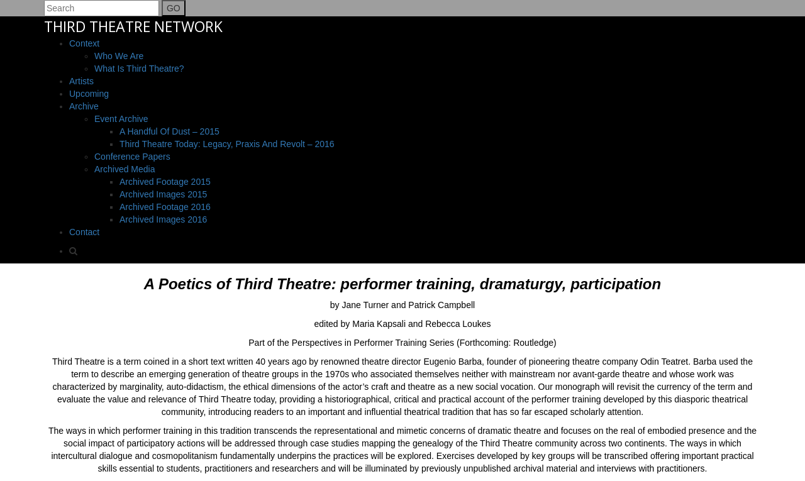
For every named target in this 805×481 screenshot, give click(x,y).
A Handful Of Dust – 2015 (169, 131)
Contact (84, 232)
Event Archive (121, 119)
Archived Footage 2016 (165, 207)
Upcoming (89, 94)
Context (84, 43)
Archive (84, 106)
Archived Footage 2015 (165, 182)
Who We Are (118, 56)
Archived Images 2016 (163, 219)
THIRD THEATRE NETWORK (133, 26)
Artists (81, 81)
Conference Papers (132, 157)
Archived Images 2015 (163, 194)
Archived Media (124, 169)
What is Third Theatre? (139, 69)
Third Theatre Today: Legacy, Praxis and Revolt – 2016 (227, 144)
